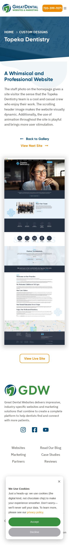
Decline (34, 532)
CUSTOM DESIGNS (33, 32)
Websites (18, 448)
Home (9, 32)
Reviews (50, 461)
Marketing (18, 454)
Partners (18, 461)
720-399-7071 (52, 8)
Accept (34, 521)
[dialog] (34, 507)
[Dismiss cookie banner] (59, 481)
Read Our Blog (50, 448)
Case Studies (50, 454)
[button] (65, 8)
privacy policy (35, 512)
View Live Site (34, 359)
